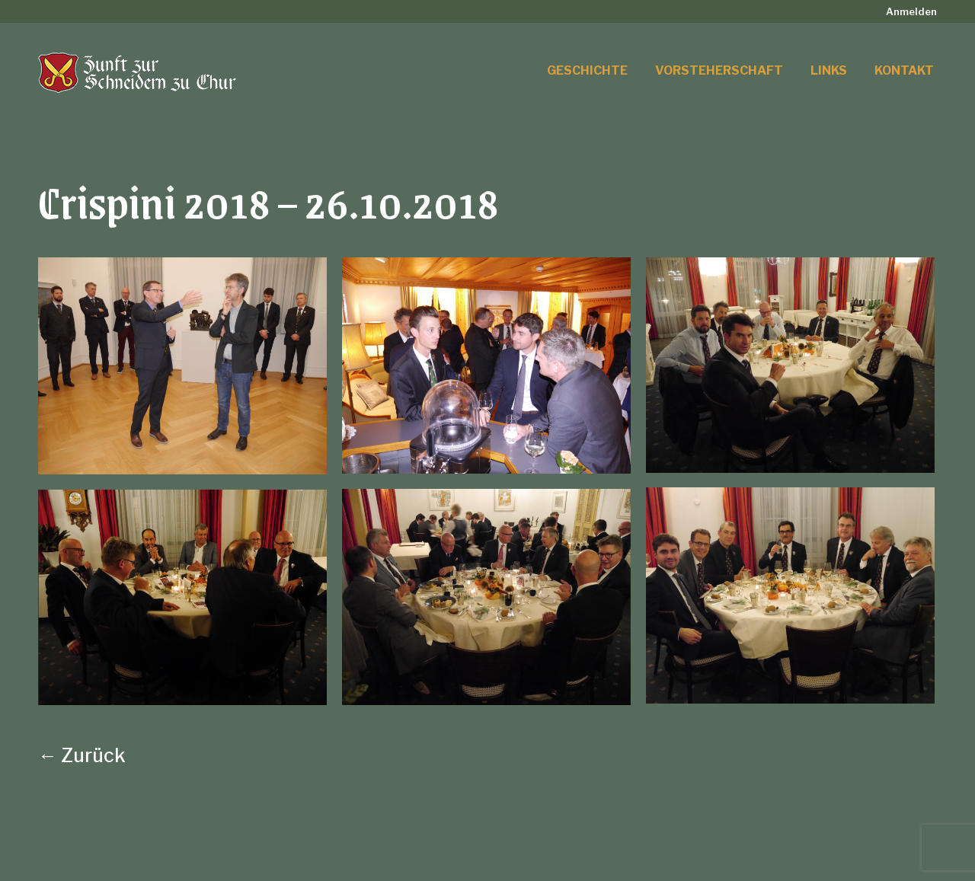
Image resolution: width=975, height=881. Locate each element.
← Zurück (82, 755)
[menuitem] (911, 12)
